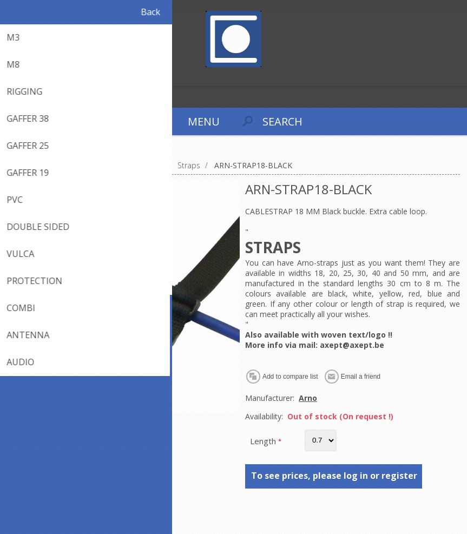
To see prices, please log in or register (334, 476)
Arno (308, 398)
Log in (31, 76)
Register (10, 76)
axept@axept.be (352, 345)
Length (264, 441)
